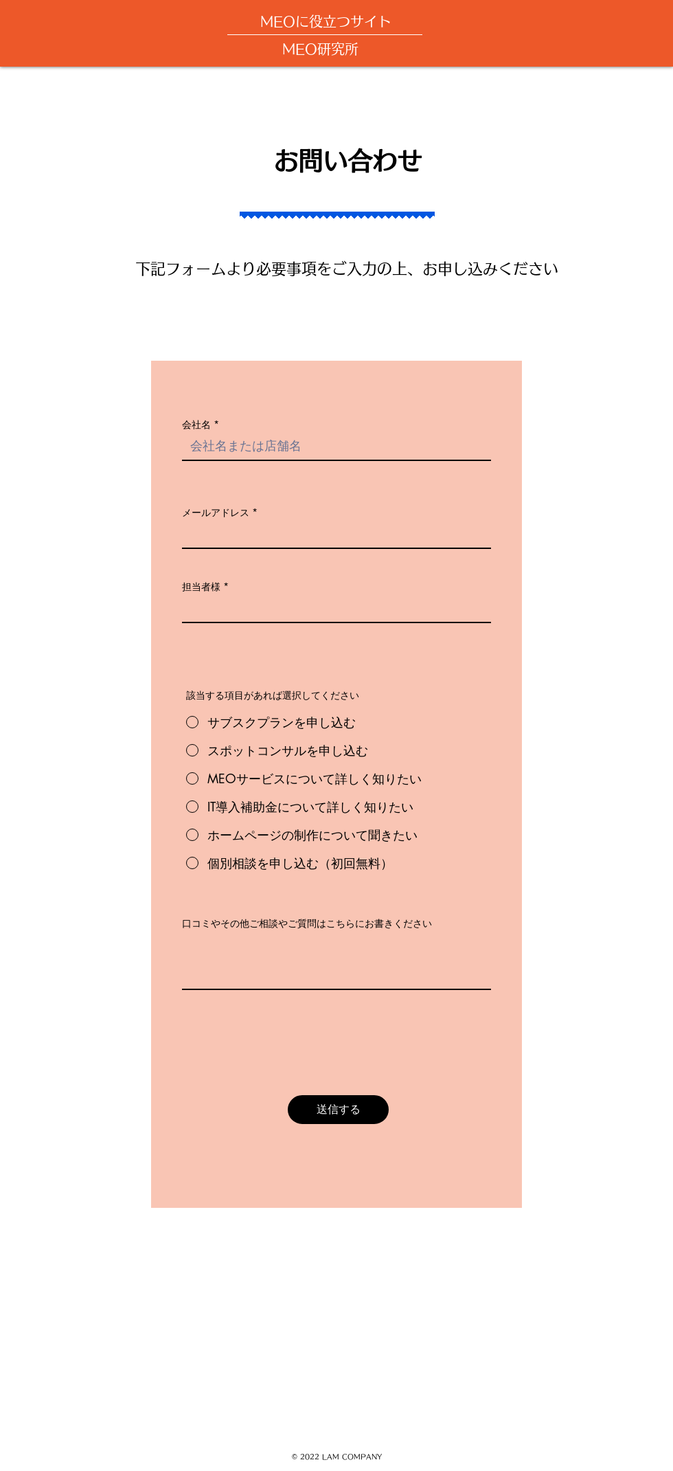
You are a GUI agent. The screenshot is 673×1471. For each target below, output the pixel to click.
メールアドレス (215, 512)
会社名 (196, 424)
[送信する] (338, 1109)
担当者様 (201, 587)
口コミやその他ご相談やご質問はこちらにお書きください (307, 923)
